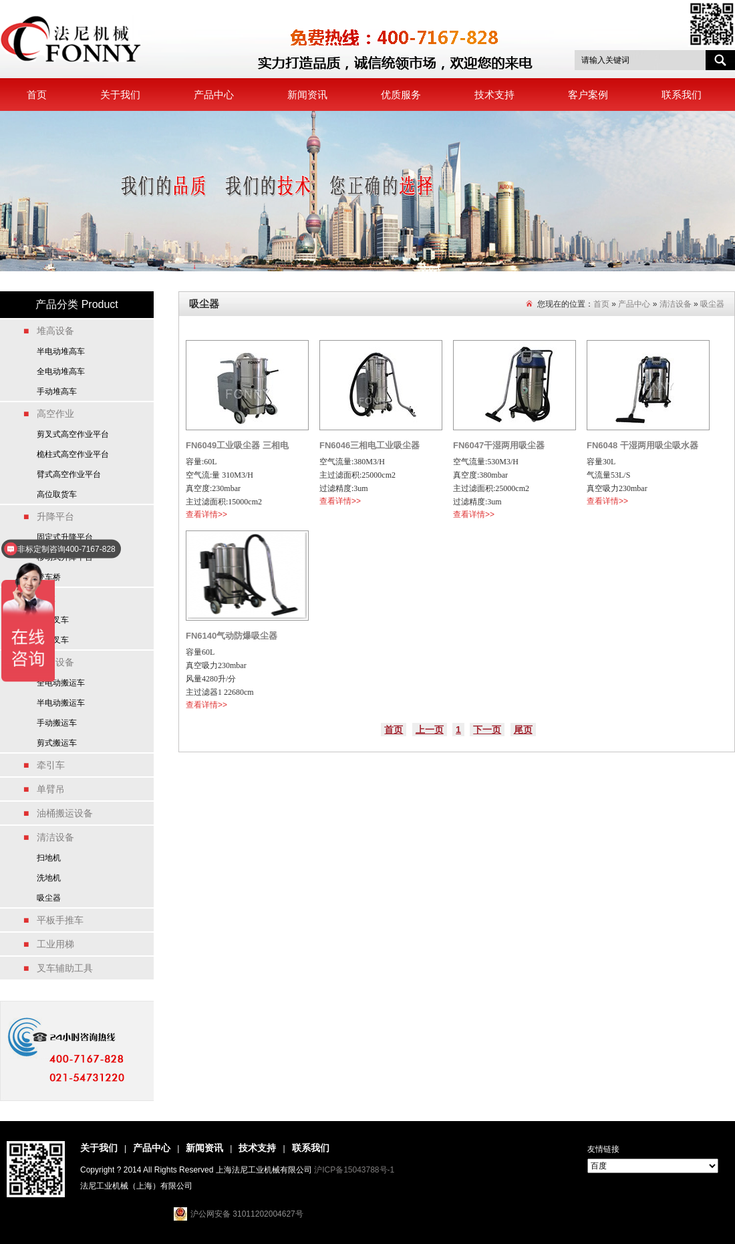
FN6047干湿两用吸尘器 (499, 445)
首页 (37, 94)
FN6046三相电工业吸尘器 (369, 445)
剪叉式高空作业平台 (73, 434)
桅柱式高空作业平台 (73, 454)
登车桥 (49, 577)
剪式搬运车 (57, 743)
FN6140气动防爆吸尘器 (231, 636)
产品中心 (214, 94)
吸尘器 (49, 898)
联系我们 (682, 94)
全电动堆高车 (61, 371)
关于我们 (120, 94)
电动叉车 (53, 620)
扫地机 (49, 858)
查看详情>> (206, 514)
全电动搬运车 (61, 682)
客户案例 (588, 94)
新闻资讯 (307, 94)
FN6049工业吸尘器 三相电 (237, 445)
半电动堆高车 (61, 351)
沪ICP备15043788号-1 (354, 1170)
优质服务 (401, 94)
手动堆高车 (57, 391)
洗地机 (49, 878)
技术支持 (494, 94)
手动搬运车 (57, 723)
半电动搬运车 (61, 703)
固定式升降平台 (65, 537)
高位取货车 (57, 494)
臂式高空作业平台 (69, 474)
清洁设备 (675, 304)
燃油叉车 (53, 640)
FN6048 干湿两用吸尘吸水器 (642, 445)
